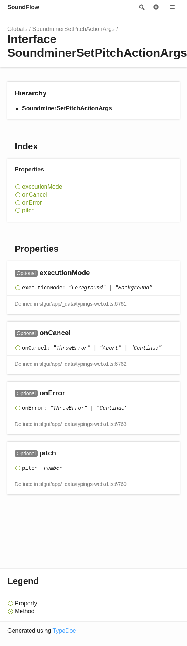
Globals (17, 29)
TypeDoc (64, 631)
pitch (28, 210)
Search (141, 7)
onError (32, 202)
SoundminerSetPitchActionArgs (73, 29)
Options (156, 7)
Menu (172, 7)
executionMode (42, 187)
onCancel (34, 194)
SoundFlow (23, 7)
